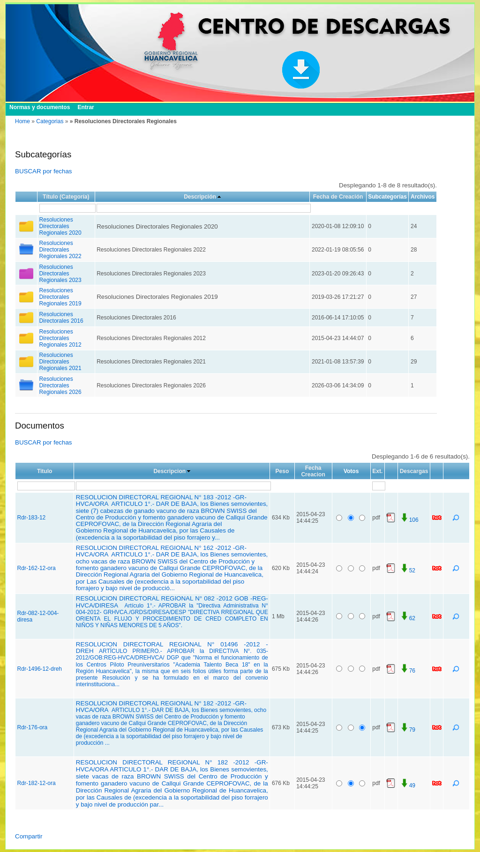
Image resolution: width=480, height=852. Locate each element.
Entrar (85, 107)
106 (409, 520)
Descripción (200, 196)
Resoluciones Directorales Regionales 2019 (60, 297)
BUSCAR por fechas (43, 171)
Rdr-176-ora (32, 727)
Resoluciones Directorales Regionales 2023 (60, 273)
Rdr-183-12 (31, 517)
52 (407, 570)
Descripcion (169, 471)
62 (407, 618)
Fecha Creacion (313, 471)
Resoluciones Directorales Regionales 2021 (60, 361)
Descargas (414, 471)
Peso (282, 471)
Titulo (44, 471)
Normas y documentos (39, 107)
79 (407, 729)
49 (407, 785)
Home (22, 121)
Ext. (377, 471)
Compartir (29, 836)
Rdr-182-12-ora (36, 783)
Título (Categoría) (66, 196)
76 (407, 670)
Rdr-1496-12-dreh (39, 669)
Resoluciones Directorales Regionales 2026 (60, 385)
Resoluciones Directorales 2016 (61, 317)
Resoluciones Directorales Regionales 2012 (60, 338)
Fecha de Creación (338, 196)
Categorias (49, 121)
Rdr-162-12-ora (36, 568)
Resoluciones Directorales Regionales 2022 (60, 249)
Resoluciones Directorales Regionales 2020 (60, 226)
